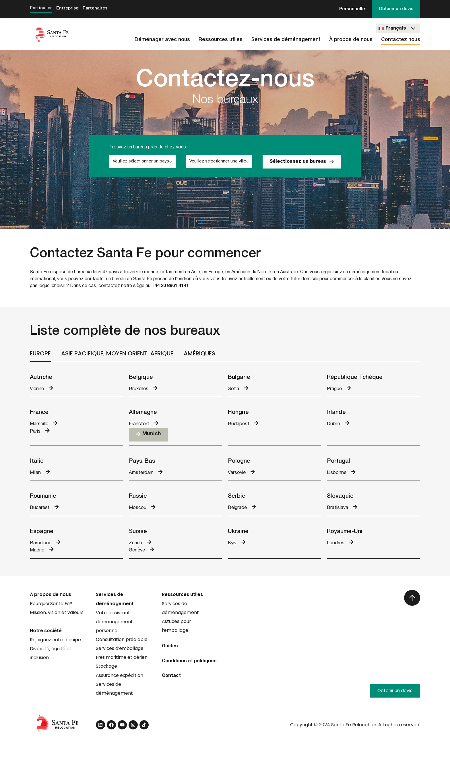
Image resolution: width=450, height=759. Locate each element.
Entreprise (68, 9)
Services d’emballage (120, 652)
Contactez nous (400, 40)
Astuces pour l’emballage (177, 629)
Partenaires (96, 9)
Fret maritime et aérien (122, 661)
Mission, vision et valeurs (57, 615)
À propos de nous (351, 40)
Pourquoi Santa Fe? (51, 606)
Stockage (106, 670)
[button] (148, 436)
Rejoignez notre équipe (55, 643)
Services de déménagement (286, 40)
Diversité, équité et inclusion (51, 657)
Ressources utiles (221, 40)
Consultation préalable (122, 643)
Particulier (41, 8)
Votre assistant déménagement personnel (114, 624)
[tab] (40, 354)
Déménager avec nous (162, 40)
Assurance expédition (120, 680)
